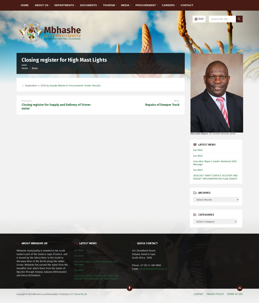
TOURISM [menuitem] (109, 5)
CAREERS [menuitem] (168, 5)
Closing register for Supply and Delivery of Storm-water (56, 106)
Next (177, 101)
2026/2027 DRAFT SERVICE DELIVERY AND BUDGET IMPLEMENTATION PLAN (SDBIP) (215, 177)
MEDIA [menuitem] (125, 5)
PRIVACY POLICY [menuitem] (215, 294)
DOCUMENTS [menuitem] (88, 5)
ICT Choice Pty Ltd (79, 294)
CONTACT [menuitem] (187, 5)
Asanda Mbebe (57, 85)
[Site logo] (50, 46)
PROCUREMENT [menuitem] (145, 5)
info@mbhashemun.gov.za (153, 268)
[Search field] (226, 19)
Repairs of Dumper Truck (162, 105)
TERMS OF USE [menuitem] (235, 294)
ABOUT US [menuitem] (41, 5)
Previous (27, 101)
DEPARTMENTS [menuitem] (64, 5)
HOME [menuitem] (25, 5)
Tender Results (92, 85)
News (35, 68)
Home (25, 68)
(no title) (198, 150)
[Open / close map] (199, 19)
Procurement (76, 85)
